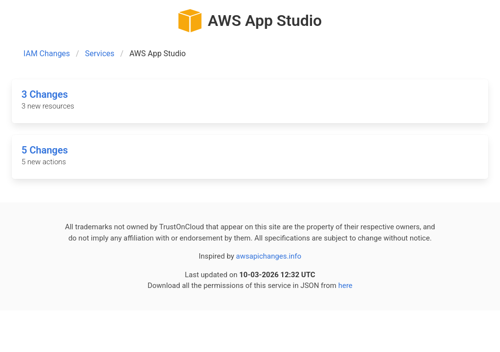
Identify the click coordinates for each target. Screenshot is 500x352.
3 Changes (44, 94)
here (345, 285)
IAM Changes (46, 53)
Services (99, 53)
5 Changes (44, 150)
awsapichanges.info (268, 256)
